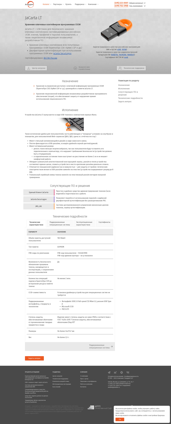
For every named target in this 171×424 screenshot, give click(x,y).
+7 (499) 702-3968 (113, 385)
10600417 (130, 55)
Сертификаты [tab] (104, 222)
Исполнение (124, 89)
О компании (84, 376)
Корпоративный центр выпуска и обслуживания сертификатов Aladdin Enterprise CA (37, 377)
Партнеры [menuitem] (57, 4)
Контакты (83, 387)
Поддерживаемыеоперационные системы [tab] (60, 223)
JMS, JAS (38, 206)
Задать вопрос (125, 101)
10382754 (114, 55)
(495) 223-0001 (121, 3)
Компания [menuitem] (92, 4)
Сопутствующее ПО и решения (128, 93)
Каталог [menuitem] (46, 4)
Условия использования (115, 376)
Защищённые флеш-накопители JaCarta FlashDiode (35, 401)
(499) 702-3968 (121, 6)
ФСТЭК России (50, 58)
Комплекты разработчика (61, 381)
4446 (126, 57)
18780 (124, 49)
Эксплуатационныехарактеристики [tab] (84, 223)
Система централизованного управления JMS (34, 386)
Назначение (124, 85)
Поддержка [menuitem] (79, 4)
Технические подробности (130, 98)
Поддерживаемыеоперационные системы (99, 346)
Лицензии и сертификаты (88, 381)
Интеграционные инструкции (62, 384)
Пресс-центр (84, 379)
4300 (119, 49)
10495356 (122, 55)
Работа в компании (86, 384)
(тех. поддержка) (137, 6)
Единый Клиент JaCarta (38, 192)
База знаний (56, 387)
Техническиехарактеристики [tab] (36, 223)
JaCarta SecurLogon (62, 53)
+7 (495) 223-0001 (113, 383)
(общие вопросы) (137, 3)
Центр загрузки (57, 376)
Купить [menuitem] (68, 4)
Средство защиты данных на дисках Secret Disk (36, 396)
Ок (120, 419)
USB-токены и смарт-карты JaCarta (36, 382)
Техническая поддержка (60, 379)
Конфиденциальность (131, 376)
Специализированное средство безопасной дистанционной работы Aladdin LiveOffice (36, 391)
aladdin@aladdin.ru (114, 387)
